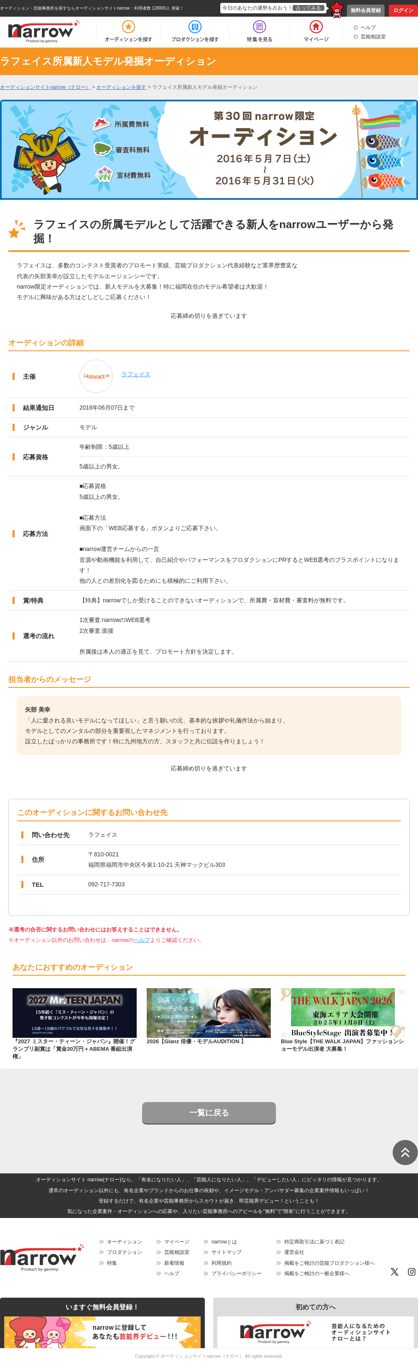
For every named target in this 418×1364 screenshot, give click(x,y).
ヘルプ (368, 27)
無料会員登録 (366, 10)
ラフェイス (135, 374)
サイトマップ (227, 1252)
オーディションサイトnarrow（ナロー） (202, 1356)
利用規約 (222, 1263)
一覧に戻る (209, 1112)
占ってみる (308, 8)
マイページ (176, 1242)
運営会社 (294, 1252)
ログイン (403, 10)
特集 (112, 1263)
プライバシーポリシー (237, 1273)
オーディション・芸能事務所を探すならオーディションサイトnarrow (65, 8)
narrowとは (224, 1242)
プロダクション (124, 1252)
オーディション (124, 1242)
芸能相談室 (373, 37)
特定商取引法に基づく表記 (314, 1242)
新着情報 (174, 1263)
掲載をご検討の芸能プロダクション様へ (329, 1263)
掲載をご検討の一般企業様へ (316, 1273)
